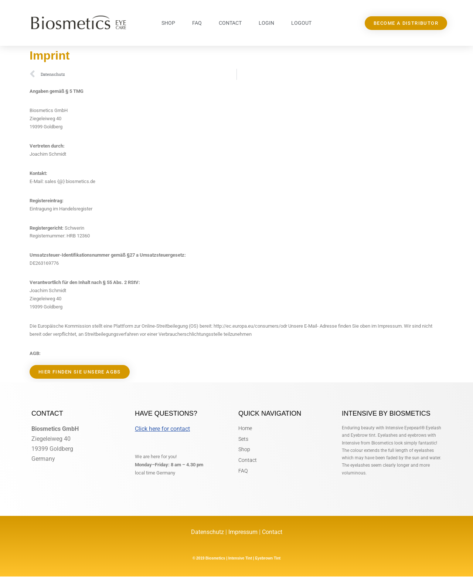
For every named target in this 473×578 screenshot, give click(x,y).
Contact (230, 23)
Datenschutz (208, 533)
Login (266, 23)
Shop (168, 23)
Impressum (243, 533)
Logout (301, 23)
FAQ (197, 23)
